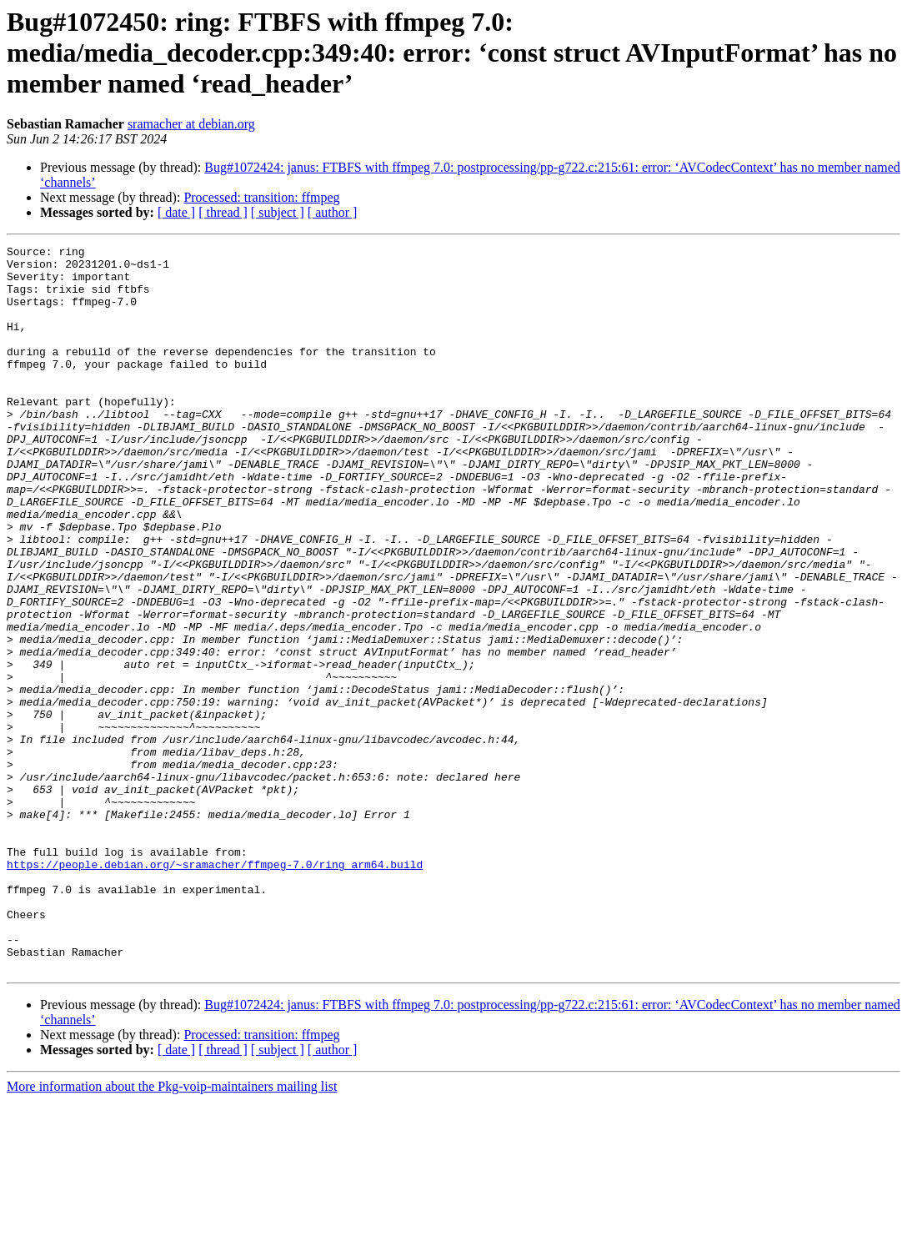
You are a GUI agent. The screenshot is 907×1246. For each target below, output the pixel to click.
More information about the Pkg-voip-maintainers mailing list (172, 1231)
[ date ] (176, 212)
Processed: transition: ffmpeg (261, 197)
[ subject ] (277, 212)
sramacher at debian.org (191, 124)
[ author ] (333, 212)
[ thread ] (223, 212)
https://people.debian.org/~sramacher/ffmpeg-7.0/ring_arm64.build (215, 989)
